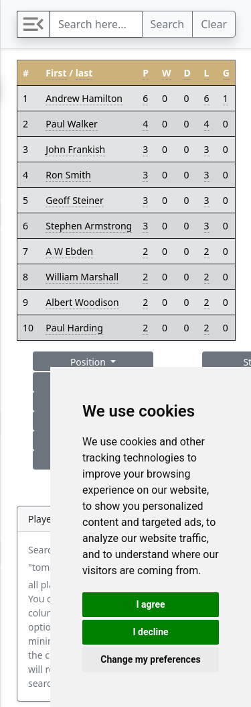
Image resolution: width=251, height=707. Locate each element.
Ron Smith (68, 174)
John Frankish (75, 149)
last (84, 72)
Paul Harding (74, 327)
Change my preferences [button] (150, 659)
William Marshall (82, 276)
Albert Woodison (82, 302)
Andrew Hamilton (84, 98)
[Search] (96, 24)
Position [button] (89, 362)
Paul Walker (72, 123)
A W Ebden (69, 251)
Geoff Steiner (74, 200)
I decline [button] (150, 632)
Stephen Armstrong (89, 225)
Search (168, 24)
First (56, 72)
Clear (214, 24)
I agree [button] (150, 604)
